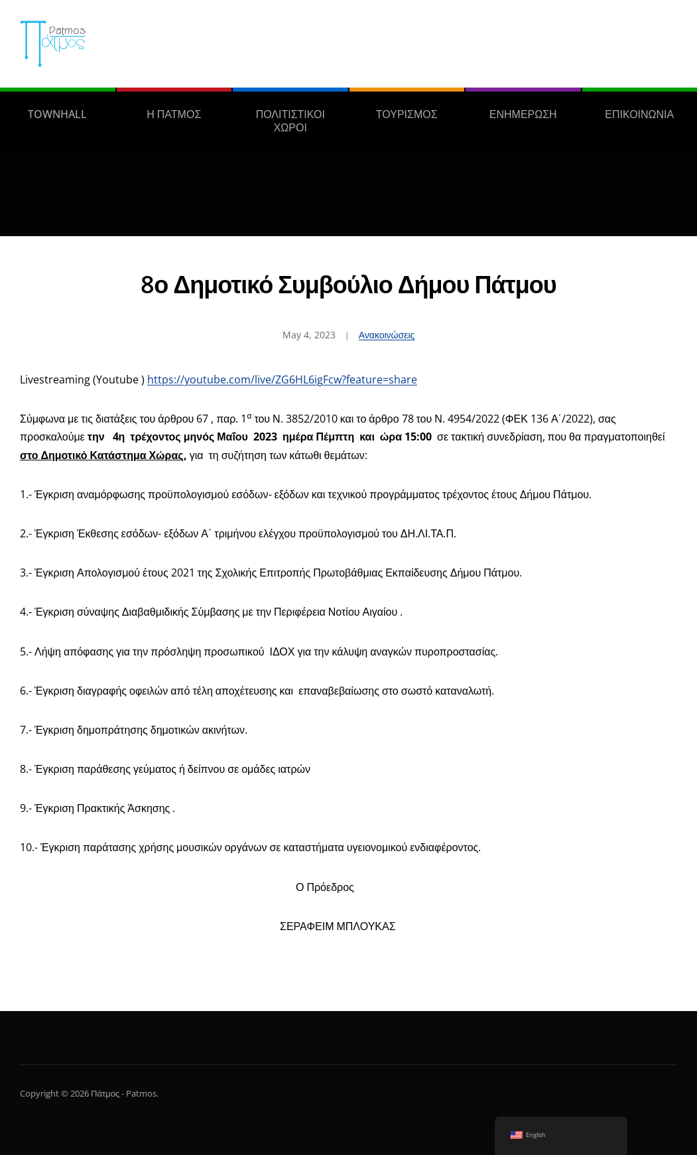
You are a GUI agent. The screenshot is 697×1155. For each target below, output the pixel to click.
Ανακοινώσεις (387, 334)
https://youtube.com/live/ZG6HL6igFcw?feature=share (282, 379)
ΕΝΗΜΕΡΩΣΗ (523, 114)
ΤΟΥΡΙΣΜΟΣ (407, 114)
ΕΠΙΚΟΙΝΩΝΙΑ (639, 114)
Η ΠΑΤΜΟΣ (174, 114)
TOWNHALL (57, 114)
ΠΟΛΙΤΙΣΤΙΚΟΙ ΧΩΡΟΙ (290, 121)
